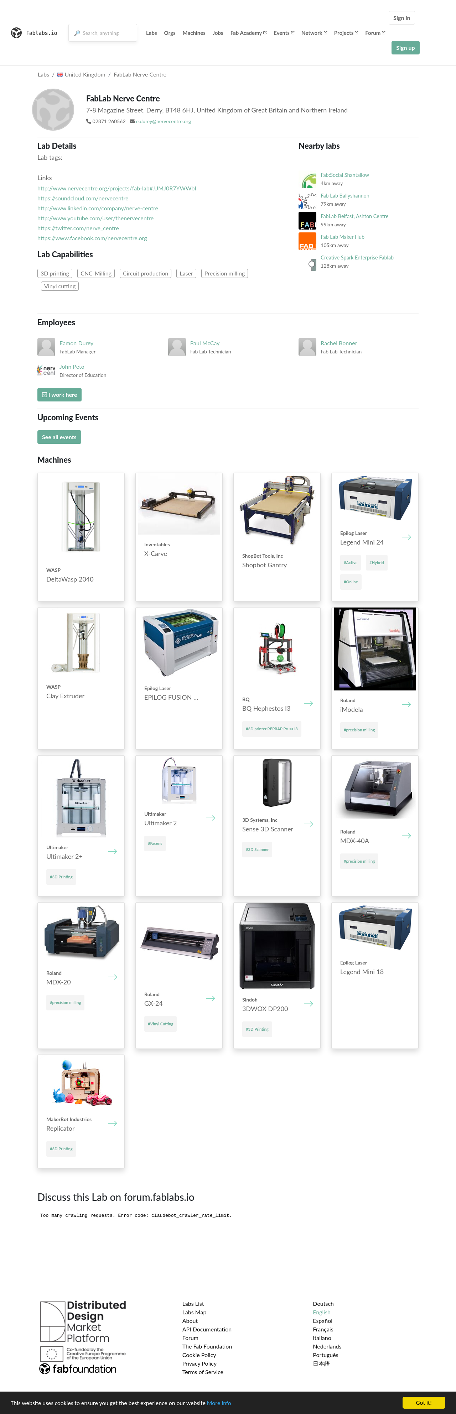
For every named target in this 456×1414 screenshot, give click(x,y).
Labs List (193, 1303)
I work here (59, 394)
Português (325, 1354)
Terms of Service (202, 1371)
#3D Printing (61, 876)
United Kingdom (81, 74)
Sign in (401, 17)
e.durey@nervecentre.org (163, 121)
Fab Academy (248, 33)
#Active (350, 562)
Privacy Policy (199, 1363)
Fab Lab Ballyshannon (345, 196)
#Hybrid (376, 562)
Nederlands (327, 1346)
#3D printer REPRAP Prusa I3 (272, 728)
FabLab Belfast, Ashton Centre (354, 216)
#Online (351, 581)
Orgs (170, 33)
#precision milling (359, 729)
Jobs (218, 33)
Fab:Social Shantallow (345, 175)
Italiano (322, 1337)
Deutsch (323, 1303)
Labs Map (194, 1312)
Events (284, 33)
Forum (375, 33)
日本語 (321, 1363)
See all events (59, 436)
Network (314, 33)
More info (219, 1403)
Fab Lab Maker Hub (342, 237)
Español (322, 1320)
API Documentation (207, 1329)
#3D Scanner (257, 849)
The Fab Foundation (207, 1346)
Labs (151, 33)
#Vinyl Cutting (160, 1023)
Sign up (405, 47)
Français (323, 1329)
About (190, 1320)
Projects (346, 33)
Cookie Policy (199, 1354)
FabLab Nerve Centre (140, 74)
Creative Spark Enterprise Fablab (357, 257)
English (322, 1312)
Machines (194, 33)
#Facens (155, 843)
